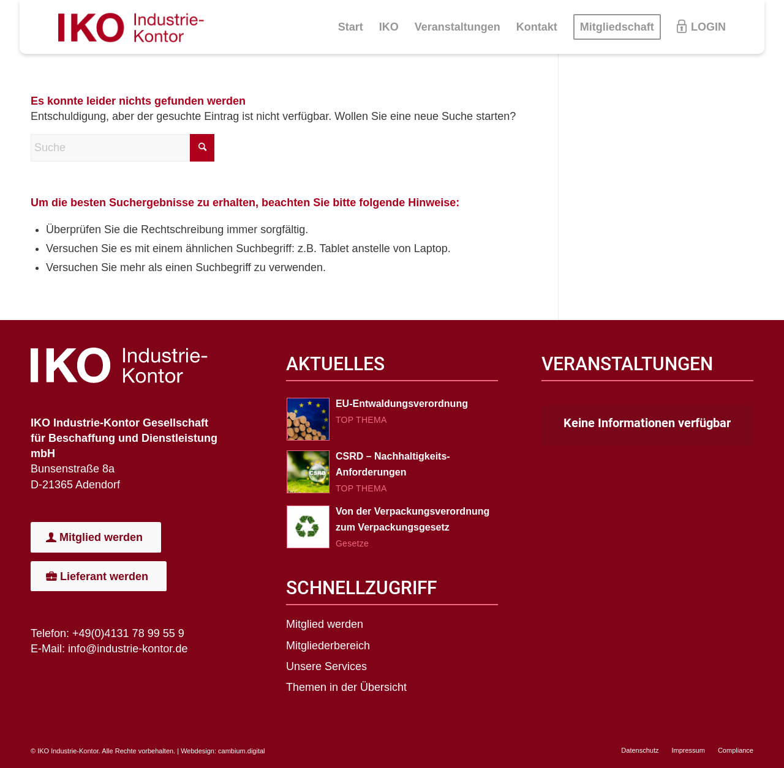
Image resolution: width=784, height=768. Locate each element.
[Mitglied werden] (96, 537)
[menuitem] (350, 27)
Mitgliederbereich (328, 645)
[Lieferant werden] (99, 576)
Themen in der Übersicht (346, 687)
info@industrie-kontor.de (127, 649)
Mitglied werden (324, 624)
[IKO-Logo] (136, 27)
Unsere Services (326, 666)
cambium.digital (241, 751)
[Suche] (122, 148)
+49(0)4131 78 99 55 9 (128, 633)
